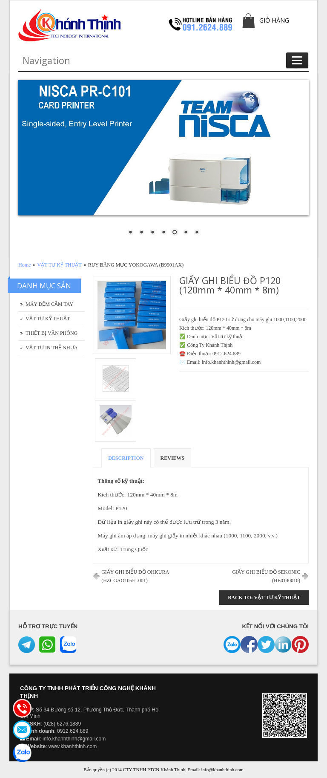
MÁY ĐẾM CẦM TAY (49, 304)
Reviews (173, 458)
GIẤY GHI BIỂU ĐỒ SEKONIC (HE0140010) (266, 576)
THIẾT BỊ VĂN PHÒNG (51, 333)
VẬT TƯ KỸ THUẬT (59, 265)
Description (125, 458)
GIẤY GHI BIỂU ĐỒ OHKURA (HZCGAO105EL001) (135, 576)
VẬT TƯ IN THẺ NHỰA (51, 348)
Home (24, 265)
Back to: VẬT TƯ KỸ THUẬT (264, 598)
